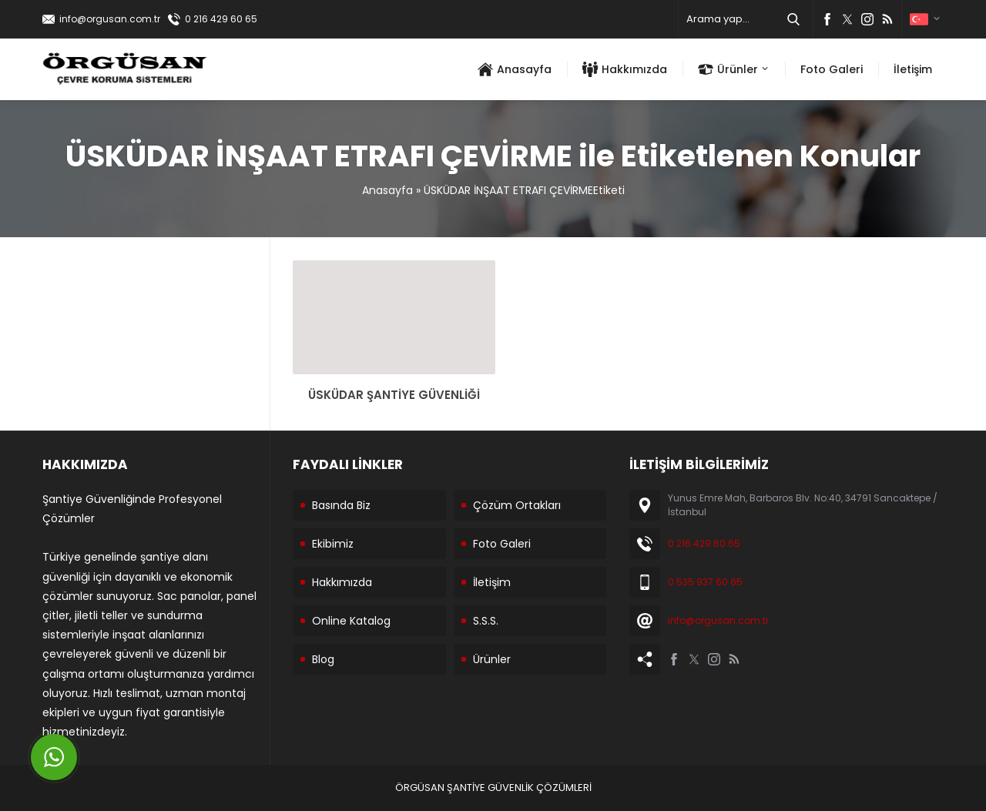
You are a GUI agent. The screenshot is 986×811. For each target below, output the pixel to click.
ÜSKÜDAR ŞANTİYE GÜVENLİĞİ (394, 395)
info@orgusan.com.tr (109, 18)
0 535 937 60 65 (705, 581)
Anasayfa (387, 190)
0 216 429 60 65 (221, 18)
